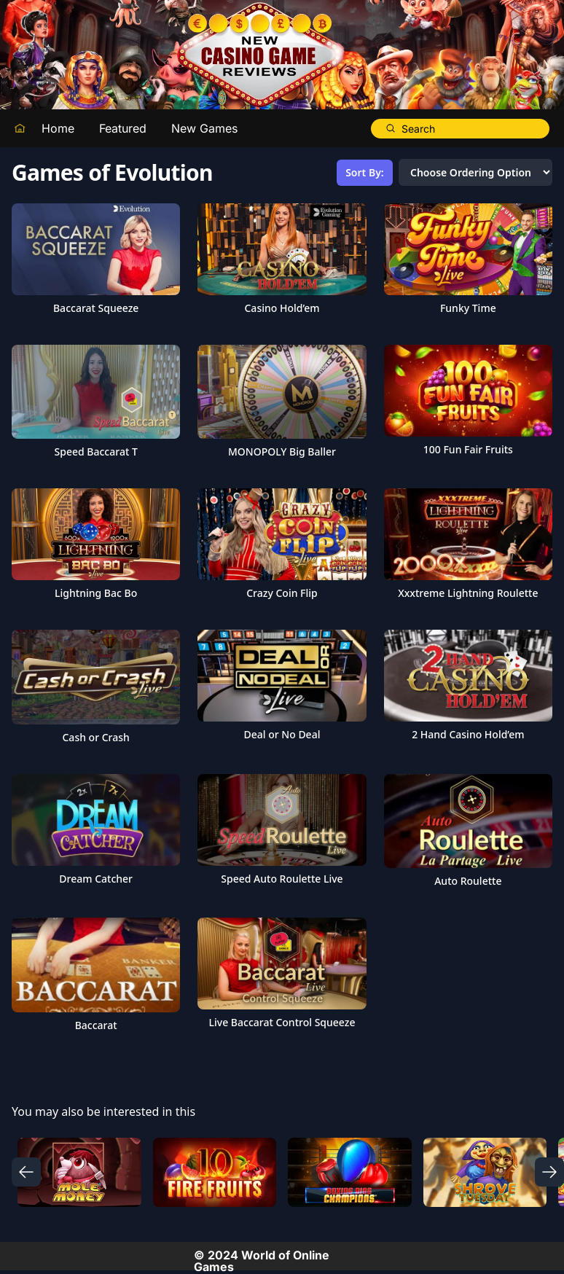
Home (58, 128)
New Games (204, 128)
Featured (122, 128)
